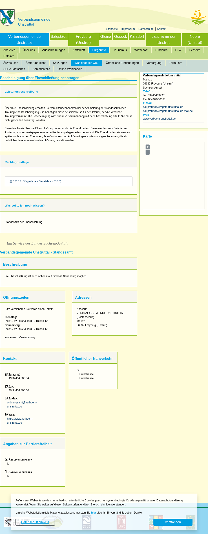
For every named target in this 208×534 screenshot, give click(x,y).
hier (93, 512)
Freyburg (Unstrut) (83, 39)
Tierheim (194, 50)
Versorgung (153, 63)
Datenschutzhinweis (35, 522)
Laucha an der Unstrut (163, 39)
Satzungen (60, 63)
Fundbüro (161, 50)
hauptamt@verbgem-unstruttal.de (163, 107)
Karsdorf (137, 36)
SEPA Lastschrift (14, 69)
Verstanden (173, 522)
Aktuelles (9, 50)
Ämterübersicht (36, 63)
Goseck (120, 36)
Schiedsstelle (41, 69)
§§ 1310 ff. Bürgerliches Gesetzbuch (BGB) (35, 181)
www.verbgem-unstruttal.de (159, 118)
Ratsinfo (8, 56)
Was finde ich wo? (87, 63)
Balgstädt (58, 36)
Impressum (129, 29)
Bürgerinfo (99, 50)
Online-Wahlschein (70, 69)
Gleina (105, 36)
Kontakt (161, 29)
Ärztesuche (10, 63)
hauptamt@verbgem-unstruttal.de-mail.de (168, 111)
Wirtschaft (141, 50)
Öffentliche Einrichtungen (122, 63)
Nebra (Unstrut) (195, 39)
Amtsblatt (79, 50)
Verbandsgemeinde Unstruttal (24, 39)
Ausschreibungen (53, 50)
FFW (178, 50)
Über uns (29, 50)
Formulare (175, 63)
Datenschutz (146, 29)
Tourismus (120, 50)
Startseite (112, 29)
